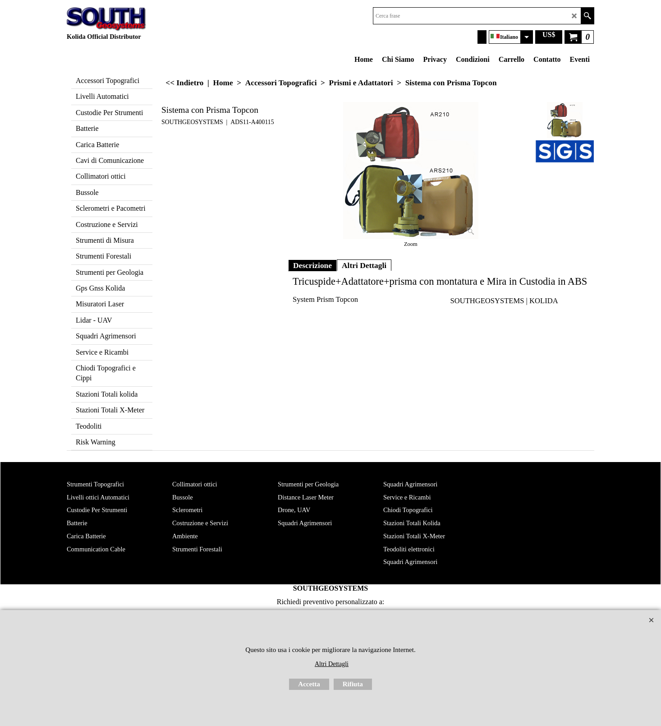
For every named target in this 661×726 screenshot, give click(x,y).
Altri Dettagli (364, 265)
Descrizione (312, 265)
